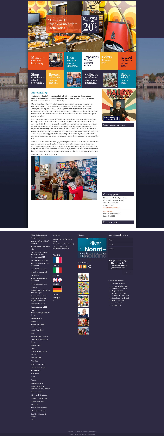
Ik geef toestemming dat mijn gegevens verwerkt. (120, 264)
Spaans (55, 301)
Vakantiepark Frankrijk (119, 288)
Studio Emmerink (91, 434)
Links (33, 377)
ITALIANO (56, 265)
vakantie (34, 287)
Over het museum (37, 364)
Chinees (55, 294)
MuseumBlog (36, 358)
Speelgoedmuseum (38, 401)
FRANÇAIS (56, 255)
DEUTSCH (56, 284)
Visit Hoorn (35, 374)
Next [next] (133, 26)
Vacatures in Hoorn (118, 284)
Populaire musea (37, 383)
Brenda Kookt (116, 305)
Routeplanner (108, 211)
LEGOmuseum (36, 318)
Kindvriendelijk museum (39, 395)
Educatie (34, 355)
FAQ (32, 333)
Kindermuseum (36, 392)
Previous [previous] (31, 26)
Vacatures (34, 380)
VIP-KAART (35, 275)
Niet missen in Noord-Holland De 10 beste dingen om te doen (39, 298)
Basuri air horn (116, 303)
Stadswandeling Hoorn (39, 351)
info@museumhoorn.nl (111, 207)
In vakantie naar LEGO (39, 307)
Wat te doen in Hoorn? (39, 408)
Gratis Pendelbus (37, 330)
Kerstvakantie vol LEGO (39, 260)
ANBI (33, 420)
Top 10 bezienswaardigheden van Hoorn (40, 312)
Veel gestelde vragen (38, 367)
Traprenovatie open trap (120, 296)
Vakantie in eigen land (39, 398)
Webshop (34, 361)
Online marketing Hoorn (119, 286)
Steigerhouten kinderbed (120, 298)
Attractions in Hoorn (38, 411)
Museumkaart (36, 345)
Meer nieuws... (83, 262)
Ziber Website (77, 434)
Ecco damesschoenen (119, 293)
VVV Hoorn (35, 404)
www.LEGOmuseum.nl (39, 269)
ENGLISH (56, 276)
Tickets (33, 348)
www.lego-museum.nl (39, 272)
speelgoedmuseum (38, 304)
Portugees (56, 298)
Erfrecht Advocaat (118, 300)
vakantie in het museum (39, 336)
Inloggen (71, 434)
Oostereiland (35, 370)
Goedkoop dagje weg (39, 284)
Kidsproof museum (38, 238)
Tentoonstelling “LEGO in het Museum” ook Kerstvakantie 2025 (40, 254)
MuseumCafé (36, 321)
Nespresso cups (117, 291)
